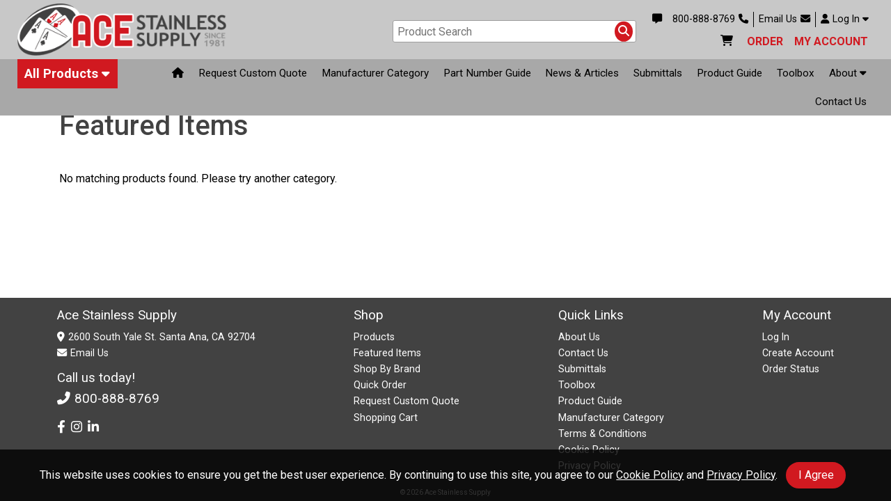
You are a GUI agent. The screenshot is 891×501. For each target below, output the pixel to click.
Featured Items (387, 352)
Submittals (657, 73)
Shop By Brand (387, 368)
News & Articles (582, 73)
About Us (579, 336)
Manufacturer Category (375, 73)
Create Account (798, 352)
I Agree (816, 475)
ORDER (765, 41)
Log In (845, 18)
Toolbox (795, 73)
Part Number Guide (487, 73)
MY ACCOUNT (831, 41)
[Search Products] (624, 31)
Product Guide (729, 73)
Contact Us (841, 101)
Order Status (790, 368)
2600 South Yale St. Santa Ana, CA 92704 (161, 336)
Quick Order (380, 384)
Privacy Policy (741, 475)
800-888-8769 (710, 18)
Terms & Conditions (602, 433)
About (848, 73)
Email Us (784, 18)
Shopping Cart (386, 417)
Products (374, 336)
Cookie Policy (650, 475)
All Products (67, 73)
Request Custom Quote (252, 73)
